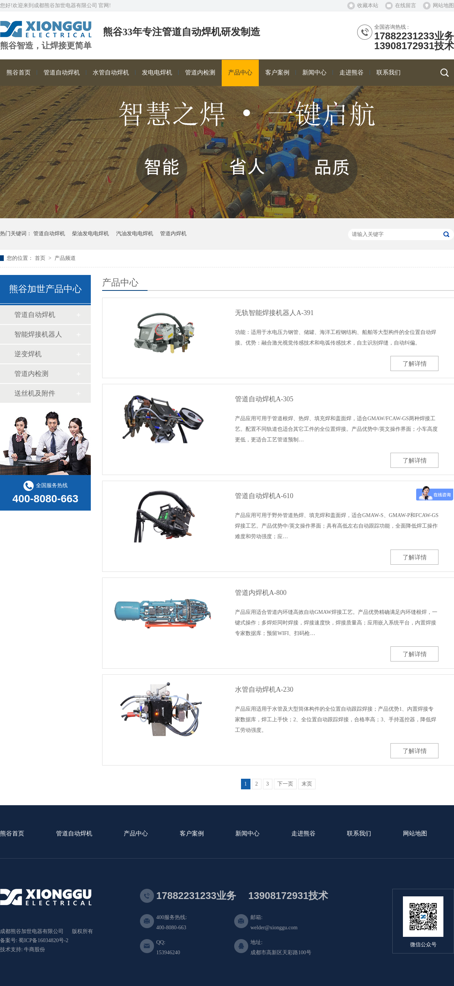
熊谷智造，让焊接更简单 (46, 46)
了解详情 (415, 363)
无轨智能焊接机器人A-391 (274, 313)
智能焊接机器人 (38, 334)
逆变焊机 (28, 354)
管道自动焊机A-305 (264, 399)
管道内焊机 (173, 233)
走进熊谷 (303, 834)
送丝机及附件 (34, 393)
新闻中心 (247, 834)
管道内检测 (31, 373)
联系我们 (359, 834)
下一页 (285, 784)
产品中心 (136, 834)
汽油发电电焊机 (134, 233)
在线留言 (405, 5)
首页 (41, 258)
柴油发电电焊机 (90, 233)
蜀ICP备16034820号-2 (43, 940)
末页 (307, 784)
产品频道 (65, 258)
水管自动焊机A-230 (264, 689)
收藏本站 (367, 5)
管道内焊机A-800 (260, 592)
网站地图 (443, 5)
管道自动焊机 (49, 233)
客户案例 (192, 834)
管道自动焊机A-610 (264, 496)
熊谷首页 (12, 834)
